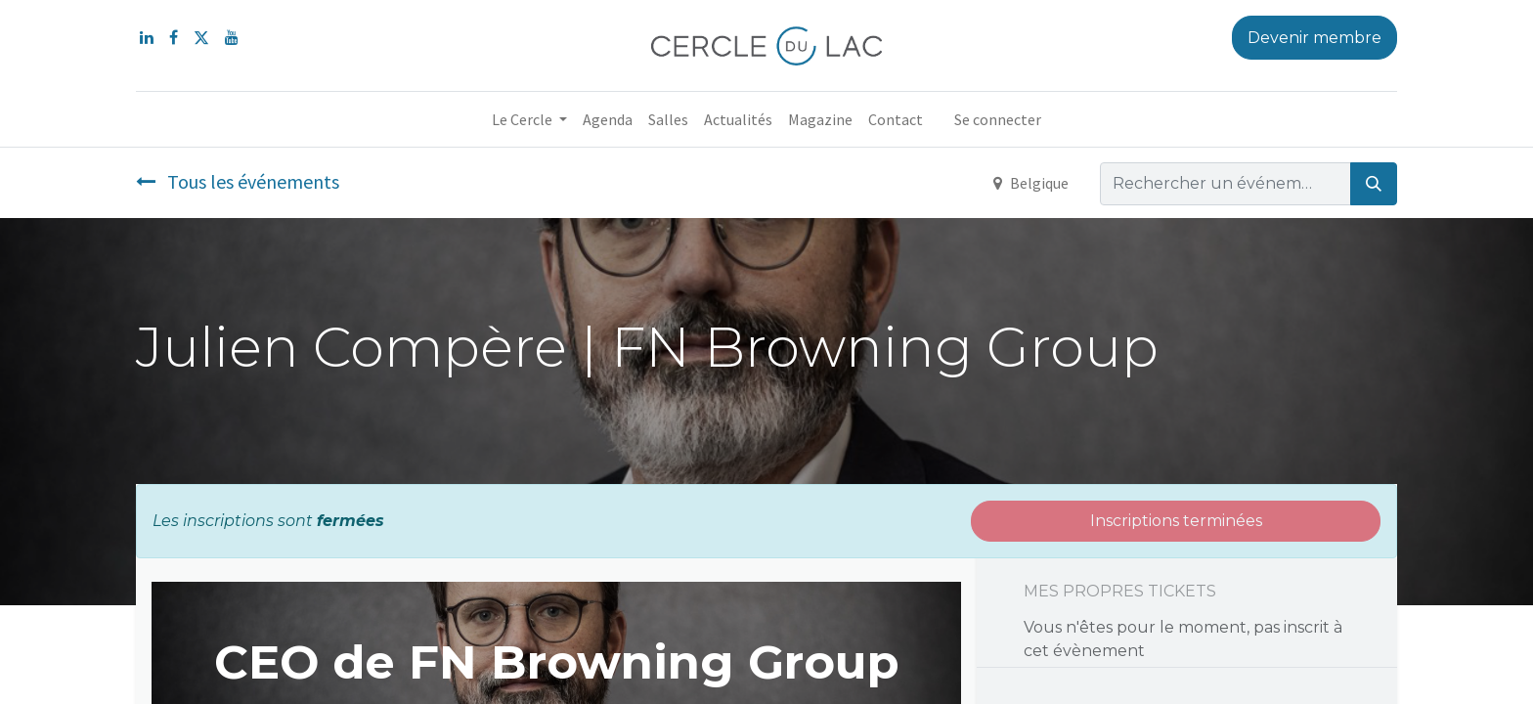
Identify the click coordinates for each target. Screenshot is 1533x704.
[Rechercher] (1373, 183)
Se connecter (997, 119)
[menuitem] (607, 119)
